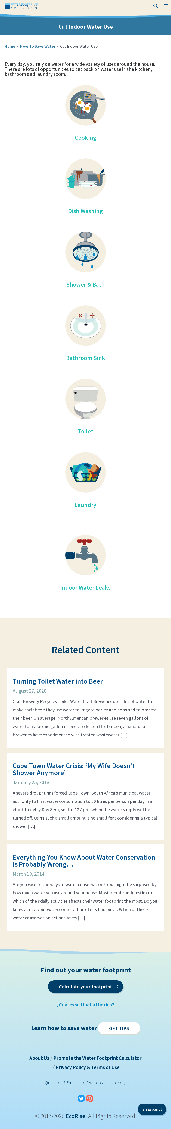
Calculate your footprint (89, 985)
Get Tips (119, 1028)
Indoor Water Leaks (85, 587)
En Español (152, 1109)
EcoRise (76, 1116)
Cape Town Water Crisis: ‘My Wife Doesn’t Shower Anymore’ (74, 769)
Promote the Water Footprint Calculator (97, 1058)
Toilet (85, 431)
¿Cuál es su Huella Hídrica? (85, 1004)
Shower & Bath (85, 284)
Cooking (85, 137)
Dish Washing (85, 211)
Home (10, 46)
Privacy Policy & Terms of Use (87, 1067)
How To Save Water (37, 46)
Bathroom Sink (85, 358)
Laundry (85, 504)
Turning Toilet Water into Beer (58, 681)
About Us (39, 1058)
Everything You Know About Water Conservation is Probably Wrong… (84, 860)
